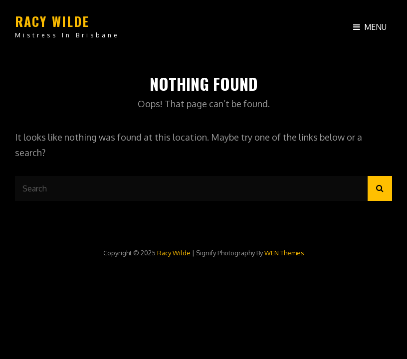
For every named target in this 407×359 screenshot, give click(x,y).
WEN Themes (284, 253)
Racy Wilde (52, 21)
